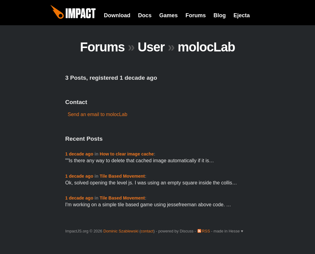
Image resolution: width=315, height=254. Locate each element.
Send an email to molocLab (97, 114)
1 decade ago (79, 153)
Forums (195, 15)
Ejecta (241, 15)
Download (117, 15)
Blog (219, 15)
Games (168, 15)
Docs (145, 15)
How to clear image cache (127, 153)
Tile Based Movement (122, 176)
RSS (206, 231)
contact (147, 231)
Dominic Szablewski (120, 231)
